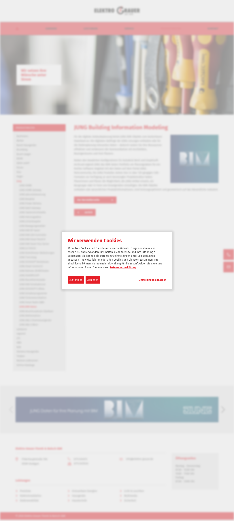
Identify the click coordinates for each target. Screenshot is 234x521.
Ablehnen (92, 279)
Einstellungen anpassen (152, 280)
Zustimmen (75, 279)
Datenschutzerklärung (123, 267)
